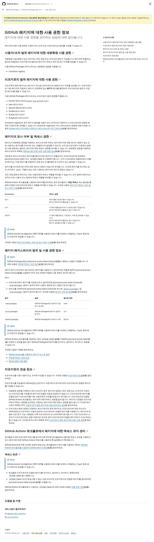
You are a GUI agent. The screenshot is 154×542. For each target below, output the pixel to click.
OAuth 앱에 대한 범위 (18, 361)
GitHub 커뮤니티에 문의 (15, 514)
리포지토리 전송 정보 (20, 369)
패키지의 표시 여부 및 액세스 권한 (28, 136)
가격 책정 (53, 533)
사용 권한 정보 (50, 10)
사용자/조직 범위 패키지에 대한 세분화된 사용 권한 (39, 53)
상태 (46, 533)
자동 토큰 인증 (77, 487)
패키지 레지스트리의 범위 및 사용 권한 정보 (34, 250)
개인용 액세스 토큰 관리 (28, 264)
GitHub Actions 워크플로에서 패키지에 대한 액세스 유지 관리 (46, 431)
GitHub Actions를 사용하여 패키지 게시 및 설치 (29, 354)
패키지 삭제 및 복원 (63, 292)
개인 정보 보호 (36, 533)
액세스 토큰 (12, 454)
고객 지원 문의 (11, 517)
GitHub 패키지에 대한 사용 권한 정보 (39, 151)
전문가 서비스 (64, 533)
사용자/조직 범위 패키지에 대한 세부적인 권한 (45, 405)
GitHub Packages (12, 10)
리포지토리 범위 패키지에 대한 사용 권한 (33, 79)
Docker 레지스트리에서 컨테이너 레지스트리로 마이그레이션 (35, 128)
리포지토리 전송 (75, 375)
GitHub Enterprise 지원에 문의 (79, 20)
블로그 (73, 533)
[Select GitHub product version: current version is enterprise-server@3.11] (38, 4)
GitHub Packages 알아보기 (32, 10)
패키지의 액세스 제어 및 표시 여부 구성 (34, 242)
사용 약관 (25, 533)
